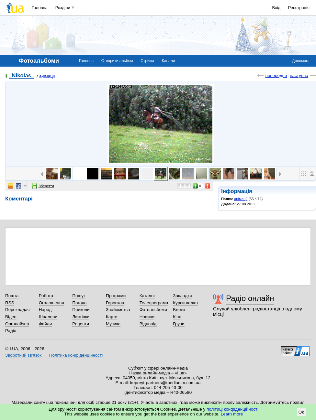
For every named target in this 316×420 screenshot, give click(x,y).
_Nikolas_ (21, 76)
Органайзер (17, 323)
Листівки (80, 316)
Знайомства (118, 309)
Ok (301, 412)
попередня (276, 75)
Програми (116, 295)
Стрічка (147, 61)
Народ (45, 309)
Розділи (62, 7)
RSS (9, 302)
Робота (46, 295)
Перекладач (17, 309)
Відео (11, 316)
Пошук (78, 295)
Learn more (232, 414)
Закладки (182, 295)
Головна (40, 7)
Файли (45, 323)
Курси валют (185, 302)
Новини (147, 316)
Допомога (301, 61)
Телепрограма (154, 302)
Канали (168, 61)
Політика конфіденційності (76, 355)
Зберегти (43, 185)
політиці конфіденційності (232, 409)
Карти (112, 316)
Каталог (147, 295)
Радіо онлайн (250, 298)
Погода (79, 302)
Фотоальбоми (153, 309)
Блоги (179, 309)
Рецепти (80, 323)
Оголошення (51, 302)
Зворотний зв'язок (23, 355)
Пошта (11, 295)
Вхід (276, 7)
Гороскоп (115, 302)
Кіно (177, 316)
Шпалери (48, 316)
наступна (299, 75)
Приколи (80, 309)
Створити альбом (117, 61)
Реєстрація (299, 7)
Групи (178, 323)
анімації (47, 76)
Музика (113, 323)
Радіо (10, 330)
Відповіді (149, 323)
